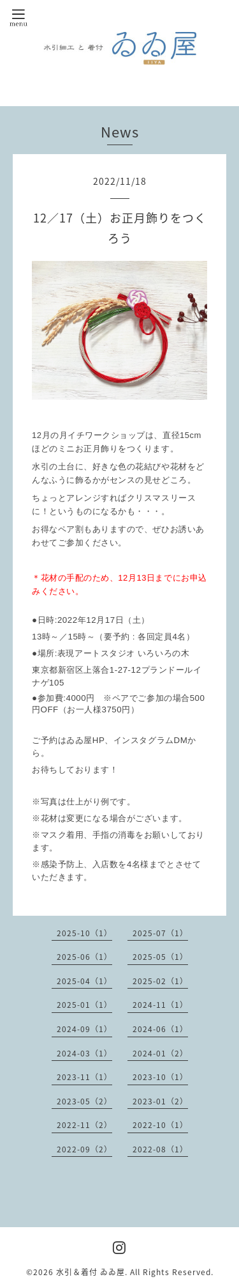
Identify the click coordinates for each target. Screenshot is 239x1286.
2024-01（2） (160, 1053)
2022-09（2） (84, 1149)
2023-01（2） (160, 1101)
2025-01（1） (84, 1004)
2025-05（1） (160, 956)
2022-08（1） (160, 1149)
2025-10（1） (84, 933)
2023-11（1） (84, 1077)
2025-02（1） (160, 981)
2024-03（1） (84, 1053)
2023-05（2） (84, 1101)
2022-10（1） (160, 1125)
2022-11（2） (84, 1125)
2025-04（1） (84, 981)
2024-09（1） (84, 1029)
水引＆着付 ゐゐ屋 (90, 1272)
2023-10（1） (160, 1077)
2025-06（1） (84, 956)
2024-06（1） (160, 1029)
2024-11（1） (160, 1004)
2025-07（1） (160, 933)
